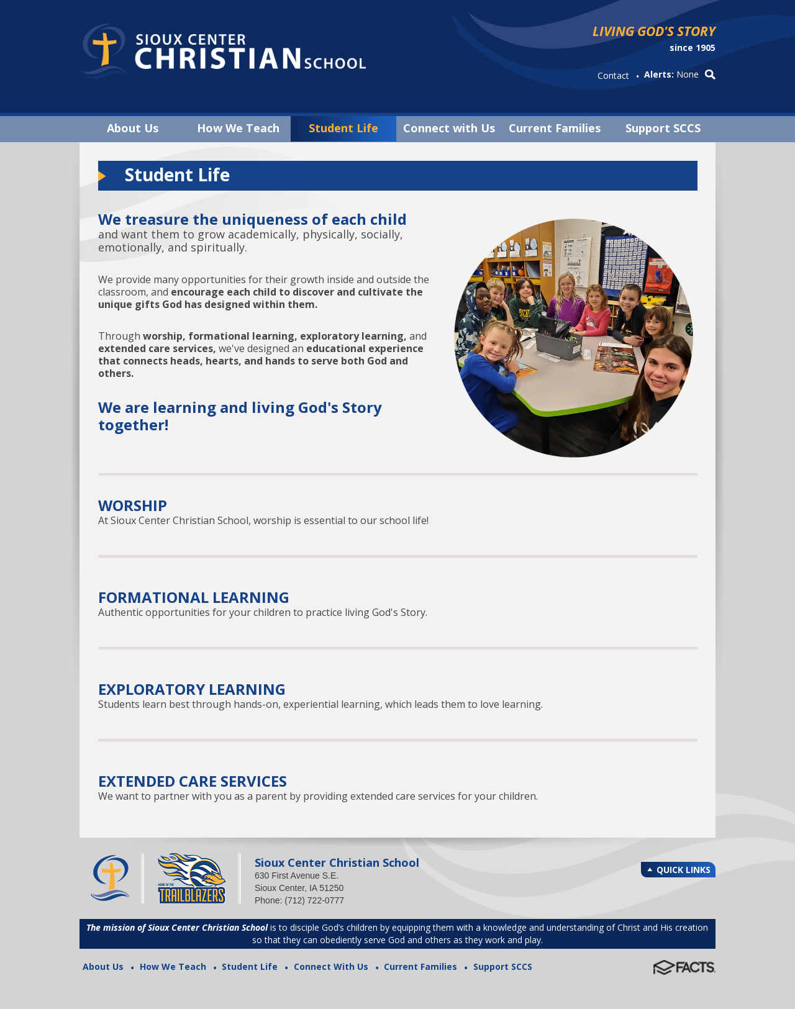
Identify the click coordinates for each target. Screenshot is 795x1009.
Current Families (555, 127)
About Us (132, 127)
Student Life (343, 127)
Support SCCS (663, 127)
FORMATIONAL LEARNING (193, 597)
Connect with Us (449, 127)
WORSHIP (132, 505)
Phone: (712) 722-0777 (299, 900)
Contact (613, 75)
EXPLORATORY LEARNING (192, 689)
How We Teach (238, 127)
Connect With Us (331, 966)
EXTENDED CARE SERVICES (192, 781)
